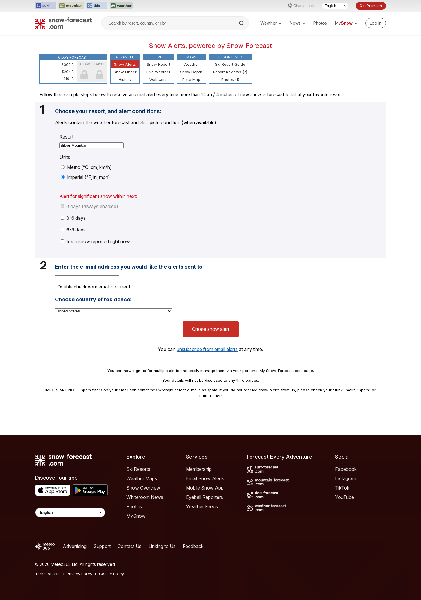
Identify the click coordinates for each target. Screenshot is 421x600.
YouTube (344, 497)
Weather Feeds (202, 506)
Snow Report (158, 64)
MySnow (136, 516)
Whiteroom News (144, 497)
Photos (320, 22)
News (297, 22)
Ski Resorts (138, 469)
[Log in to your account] (375, 23)
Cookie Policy (111, 573)
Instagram (345, 478)
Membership (199, 469)
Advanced (125, 57)
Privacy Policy (79, 573)
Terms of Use (47, 573)
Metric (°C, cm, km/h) (86, 167)
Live (158, 57)
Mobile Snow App (205, 488)
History (125, 79)
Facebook (346, 469)
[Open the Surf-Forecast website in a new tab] (45, 6)
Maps (191, 57)
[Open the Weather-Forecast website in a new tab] (121, 6)
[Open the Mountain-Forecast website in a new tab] (71, 6)
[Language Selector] (335, 6)
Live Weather (158, 72)
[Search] (242, 23)
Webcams (158, 79)
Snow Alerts (125, 64)
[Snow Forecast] (63, 23)
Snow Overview (143, 488)
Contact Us (130, 546)
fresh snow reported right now (95, 241)
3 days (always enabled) (89, 206)
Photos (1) (230, 79)
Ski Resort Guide (230, 64)
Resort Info (230, 57)
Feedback (193, 546)
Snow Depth (191, 72)
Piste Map (191, 79)
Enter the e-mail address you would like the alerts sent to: (129, 267)
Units (64, 157)
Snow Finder (125, 72)
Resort (66, 137)
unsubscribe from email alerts (207, 349)
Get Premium (371, 6)
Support (102, 546)
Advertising (75, 546)
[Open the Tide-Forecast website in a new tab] (96, 6)
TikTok (342, 488)
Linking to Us (162, 546)
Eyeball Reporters (204, 497)
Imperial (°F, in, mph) (85, 177)
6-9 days (73, 230)
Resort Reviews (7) (230, 72)
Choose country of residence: (93, 299)
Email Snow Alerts (205, 478)
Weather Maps (141, 478)
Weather (271, 22)
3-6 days (73, 218)
